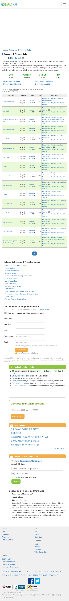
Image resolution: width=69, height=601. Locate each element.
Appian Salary (10, 268)
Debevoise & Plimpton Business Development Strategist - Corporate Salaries (53, 239)
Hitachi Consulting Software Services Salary (20, 291)
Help (20, 595)
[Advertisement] (34, 27)
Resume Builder (8, 562)
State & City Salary (19, 383)
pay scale (29, 378)
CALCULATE (17, 416)
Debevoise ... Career (11, 81)
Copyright (38, 537)
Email (6, 342)
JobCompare (15, 477)
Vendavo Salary (10, 273)
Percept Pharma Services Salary (16, 299)
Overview (5, 534)
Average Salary (28, 595)
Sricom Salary (10, 289)
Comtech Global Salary (13, 286)
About (4, 595)
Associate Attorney (8, 176)
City (5, 330)
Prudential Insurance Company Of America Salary (22, 294)
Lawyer (5, 166)
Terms (37, 532)
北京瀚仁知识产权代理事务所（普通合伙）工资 (30, 437)
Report (37, 547)
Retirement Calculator (42, 595)
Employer (8, 318)
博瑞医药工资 (16, 433)
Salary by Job (7, 575)
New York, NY (21, 500)
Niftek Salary (9, 296)
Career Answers (8, 564)
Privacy (37, 534)
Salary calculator (18, 376)
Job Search (6, 559)
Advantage (6, 537)
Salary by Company (10, 571)
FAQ (36, 544)
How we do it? (44, 310)
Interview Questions (10, 567)
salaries (50, 371)
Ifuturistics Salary (11, 278)
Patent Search (7, 540)
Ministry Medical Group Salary (15, 265)
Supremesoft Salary (12, 271)
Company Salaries (19, 386)
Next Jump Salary (11, 284)
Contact (38, 549)
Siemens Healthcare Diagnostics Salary (18, 276)
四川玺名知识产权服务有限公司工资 (25, 429)
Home (4, 50)
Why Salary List (41, 552)
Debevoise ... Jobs (42, 84)
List (3, 532)
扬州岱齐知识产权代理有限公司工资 (25, 441)
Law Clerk (6, 111)
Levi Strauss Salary (11, 281)
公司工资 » (59, 448)
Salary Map (16, 381)
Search (16, 481)
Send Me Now (21, 350)
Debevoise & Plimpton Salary (20, 50)
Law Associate (7, 185)
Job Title (7, 324)
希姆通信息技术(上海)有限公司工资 (25, 445)
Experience (8, 336)
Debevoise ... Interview (44, 81)
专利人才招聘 (56, 595)
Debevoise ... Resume (12, 84)
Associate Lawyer (8, 102)
